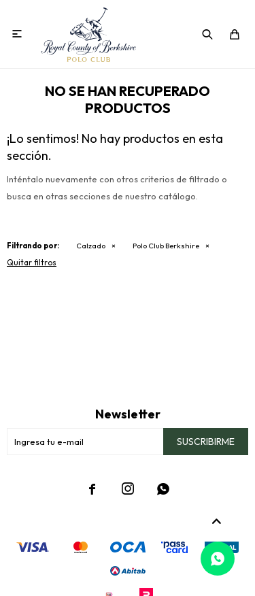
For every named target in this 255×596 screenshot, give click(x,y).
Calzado (90, 245)
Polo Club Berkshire (166, 245)
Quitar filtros (31, 262)
